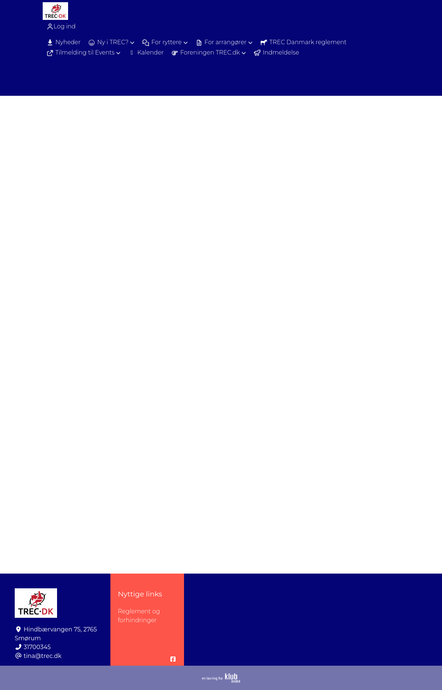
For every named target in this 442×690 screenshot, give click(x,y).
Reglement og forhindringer (139, 616)
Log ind (61, 26)
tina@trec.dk (42, 655)
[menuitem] (62, 26)
